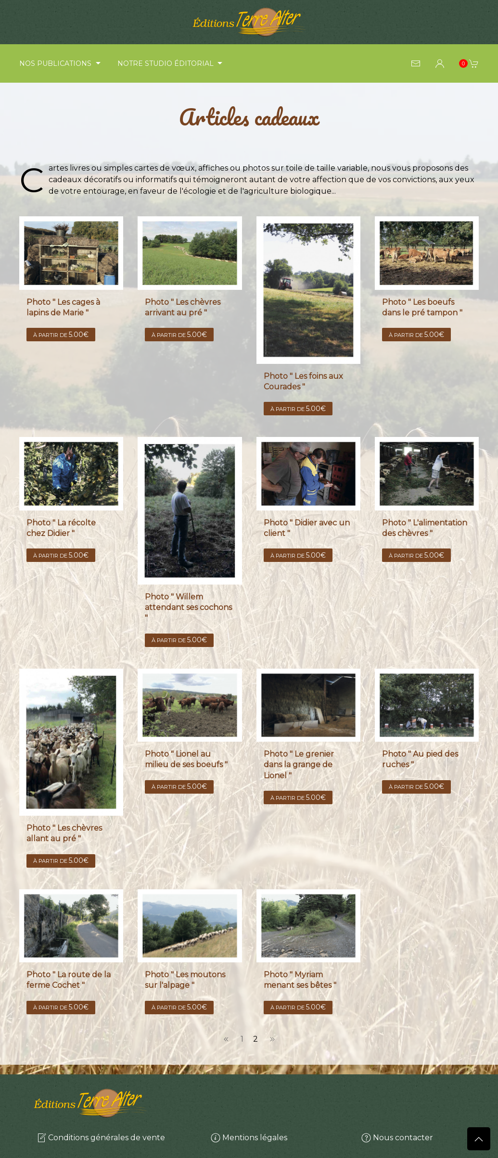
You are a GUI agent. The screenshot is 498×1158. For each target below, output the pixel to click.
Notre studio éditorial (171, 63)
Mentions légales (249, 1137)
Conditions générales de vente (101, 1137)
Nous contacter (397, 1137)
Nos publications (61, 63)
